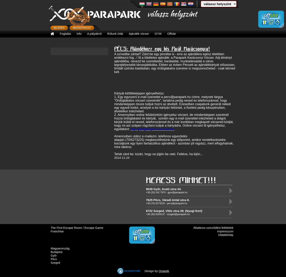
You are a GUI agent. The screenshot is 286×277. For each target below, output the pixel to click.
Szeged (55, 262)
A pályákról (94, 33)
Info (79, 33)
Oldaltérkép (225, 235)
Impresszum (225, 231)
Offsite (171, 33)
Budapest (56, 252)
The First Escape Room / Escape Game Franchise (77, 229)
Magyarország (60, 248)
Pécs (54, 259)
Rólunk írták (115, 33)
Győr (54, 255)
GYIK (158, 33)
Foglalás (65, 33)
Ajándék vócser (139, 33)
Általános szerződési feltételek (213, 227)
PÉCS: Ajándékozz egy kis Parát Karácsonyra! (162, 48)
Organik (164, 271)
